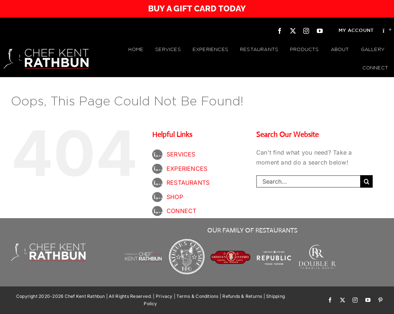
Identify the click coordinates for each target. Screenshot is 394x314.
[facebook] (280, 31)
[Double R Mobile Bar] (318, 247)
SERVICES (181, 154)
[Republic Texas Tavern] (274, 240)
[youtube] (320, 31)
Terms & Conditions (197, 296)
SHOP (174, 197)
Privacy (164, 296)
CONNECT (181, 210)
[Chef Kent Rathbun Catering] (143, 246)
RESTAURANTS (188, 182)
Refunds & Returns (242, 296)
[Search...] (308, 181)
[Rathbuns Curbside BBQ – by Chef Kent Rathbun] (187, 240)
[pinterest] (380, 300)
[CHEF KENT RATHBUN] (46, 51)
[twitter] (293, 31)
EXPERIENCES (187, 168)
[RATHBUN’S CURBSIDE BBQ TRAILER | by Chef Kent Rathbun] (231, 253)
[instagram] (306, 31)
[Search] (366, 181)
